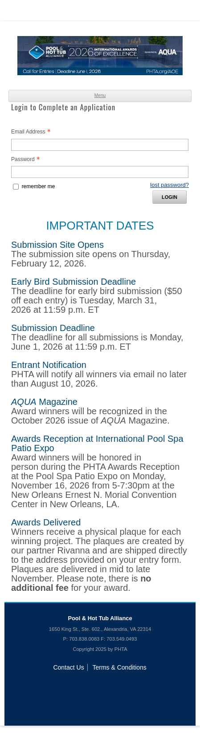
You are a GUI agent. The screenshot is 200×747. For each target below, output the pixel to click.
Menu (100, 95)
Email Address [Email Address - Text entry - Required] (33, 132)
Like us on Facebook (82, 687)
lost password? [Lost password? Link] (169, 185)
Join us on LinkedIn (64, 687)
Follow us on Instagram (135, 687)
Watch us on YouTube (118, 687)
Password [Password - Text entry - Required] (28, 159)
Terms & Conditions (119, 667)
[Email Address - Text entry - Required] (99, 145)
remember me (38, 186)
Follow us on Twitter (100, 687)
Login (169, 197)
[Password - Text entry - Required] (99, 172)
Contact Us (68, 667)
